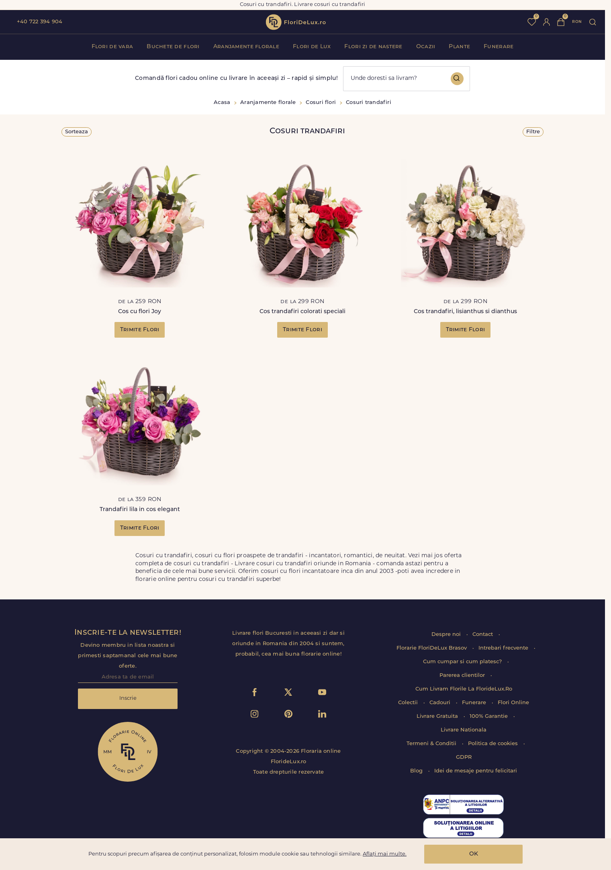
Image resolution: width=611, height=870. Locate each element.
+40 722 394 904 (39, 21)
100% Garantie (489, 716)
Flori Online (513, 702)
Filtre (533, 131)
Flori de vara (112, 47)
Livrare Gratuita (438, 716)
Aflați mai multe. (385, 854)
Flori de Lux (312, 47)
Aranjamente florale (246, 47)
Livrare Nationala (463, 730)
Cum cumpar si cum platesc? (463, 661)
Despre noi (446, 634)
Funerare (498, 47)
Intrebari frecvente (504, 648)
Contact (483, 634)
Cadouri (440, 702)
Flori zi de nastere (373, 47)
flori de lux (296, 22)
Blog (417, 771)
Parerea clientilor (462, 675)
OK (473, 854)
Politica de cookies (493, 743)
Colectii (408, 702)
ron (577, 22)
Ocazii (425, 47)
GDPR (464, 757)
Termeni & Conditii (432, 743)
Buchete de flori (173, 47)
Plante (459, 47)
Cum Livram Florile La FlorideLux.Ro (463, 689)
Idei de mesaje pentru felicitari (475, 771)
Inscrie (128, 698)
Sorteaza (76, 131)
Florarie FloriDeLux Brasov (432, 648)
